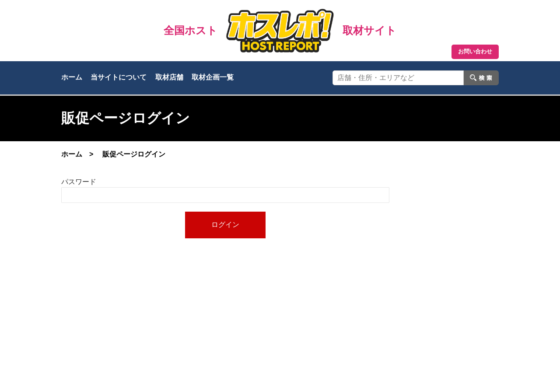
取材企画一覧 (213, 77)
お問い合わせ (475, 51)
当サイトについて (119, 77)
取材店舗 (169, 77)
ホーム (71, 77)
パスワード (78, 181)
